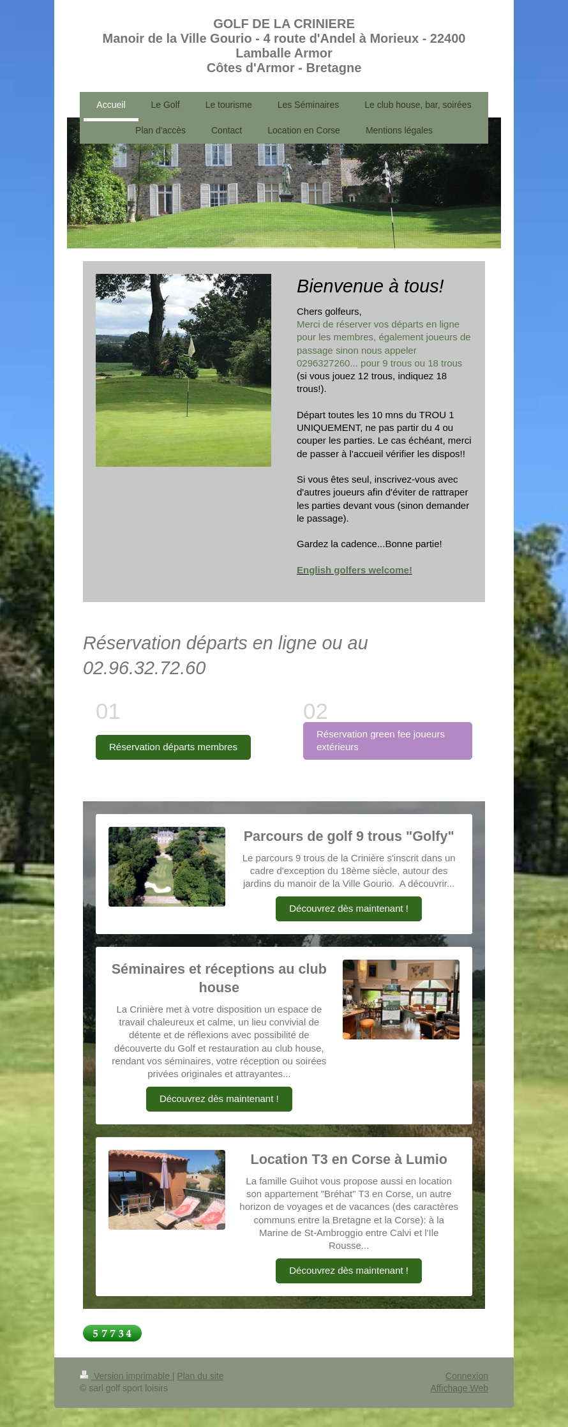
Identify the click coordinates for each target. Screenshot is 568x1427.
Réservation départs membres (173, 746)
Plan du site (200, 1376)
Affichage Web (459, 1388)
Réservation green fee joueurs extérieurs (381, 740)
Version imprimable (126, 1376)
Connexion (466, 1376)
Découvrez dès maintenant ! (348, 908)
